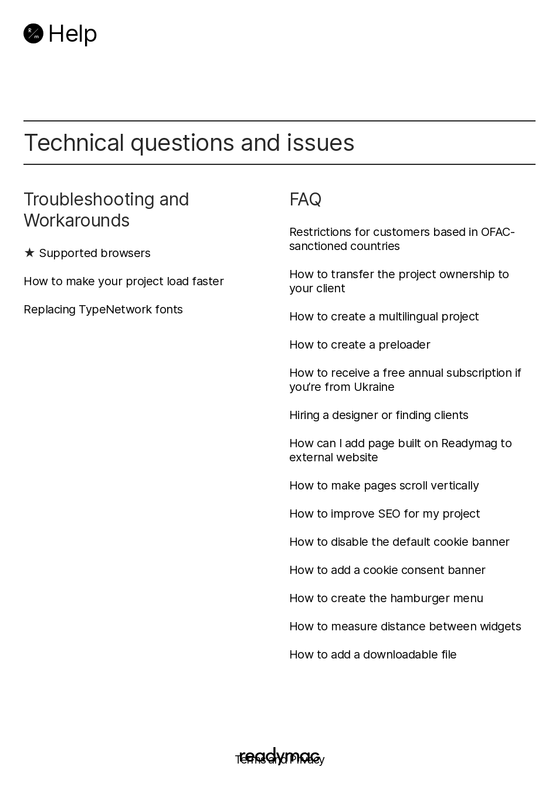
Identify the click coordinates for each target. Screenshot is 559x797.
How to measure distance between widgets (405, 626)
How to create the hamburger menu (386, 598)
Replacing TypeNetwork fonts (103, 309)
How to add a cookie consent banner (387, 570)
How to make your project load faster (123, 281)
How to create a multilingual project (384, 316)
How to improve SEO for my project (384, 513)
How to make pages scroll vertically (384, 485)
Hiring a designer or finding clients (379, 415)
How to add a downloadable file (373, 654)
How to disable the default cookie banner (399, 542)
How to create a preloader (360, 344)
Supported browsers (94, 253)
